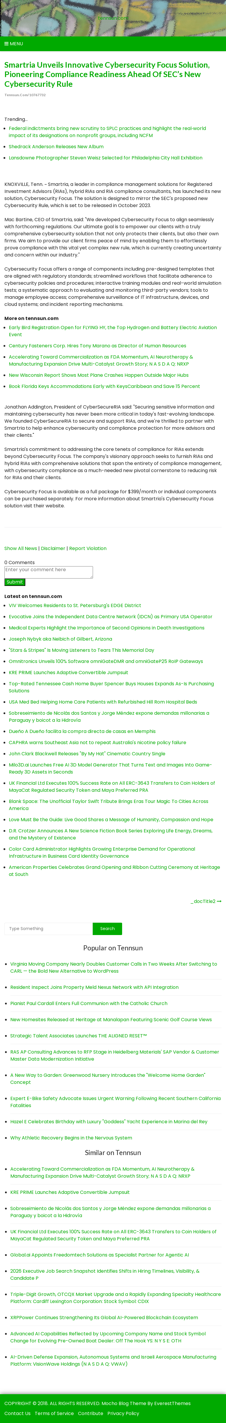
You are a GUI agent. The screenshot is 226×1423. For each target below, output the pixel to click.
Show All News (20, 548)
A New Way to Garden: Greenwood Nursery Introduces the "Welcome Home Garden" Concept (107, 1079)
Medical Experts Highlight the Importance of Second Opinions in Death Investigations (107, 627)
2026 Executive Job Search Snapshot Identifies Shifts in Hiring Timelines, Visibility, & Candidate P (105, 1275)
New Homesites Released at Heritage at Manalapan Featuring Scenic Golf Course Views (111, 1019)
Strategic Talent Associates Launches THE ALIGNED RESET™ (78, 1035)
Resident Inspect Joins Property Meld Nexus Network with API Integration (94, 987)
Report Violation (88, 548)
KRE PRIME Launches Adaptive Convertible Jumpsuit (68, 672)
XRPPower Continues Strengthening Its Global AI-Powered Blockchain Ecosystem (104, 1317)
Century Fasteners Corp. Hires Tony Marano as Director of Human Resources (97, 345)
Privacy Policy (123, 1413)
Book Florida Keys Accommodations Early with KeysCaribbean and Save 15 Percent (104, 386)
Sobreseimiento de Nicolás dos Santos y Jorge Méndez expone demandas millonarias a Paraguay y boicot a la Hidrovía (110, 1212)
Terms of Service (54, 1413)
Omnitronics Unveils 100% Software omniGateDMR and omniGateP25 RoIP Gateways (106, 661)
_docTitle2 (202, 901)
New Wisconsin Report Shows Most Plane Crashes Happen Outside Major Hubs (99, 375)
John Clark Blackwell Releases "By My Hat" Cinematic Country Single (87, 753)
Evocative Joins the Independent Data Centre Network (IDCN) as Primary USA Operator (110, 616)
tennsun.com (113, 18)
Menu (13, 43)
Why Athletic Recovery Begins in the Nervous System (71, 1137)
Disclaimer (53, 548)
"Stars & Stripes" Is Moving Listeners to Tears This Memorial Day (81, 650)
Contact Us (17, 1413)
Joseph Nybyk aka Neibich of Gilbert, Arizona (60, 639)
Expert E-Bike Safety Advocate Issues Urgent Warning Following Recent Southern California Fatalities (115, 1102)
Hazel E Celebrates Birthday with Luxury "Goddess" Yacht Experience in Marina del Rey (108, 1121)
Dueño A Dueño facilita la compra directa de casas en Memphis (82, 731)
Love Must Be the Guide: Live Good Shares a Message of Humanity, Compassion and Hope (111, 819)
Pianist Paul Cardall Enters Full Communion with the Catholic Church (88, 1003)
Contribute (90, 1413)
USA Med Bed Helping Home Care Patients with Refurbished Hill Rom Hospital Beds (103, 702)
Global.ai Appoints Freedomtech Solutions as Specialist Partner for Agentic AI (99, 1255)
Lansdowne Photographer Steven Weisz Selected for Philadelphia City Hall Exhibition (105, 157)
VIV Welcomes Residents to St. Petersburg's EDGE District (75, 605)
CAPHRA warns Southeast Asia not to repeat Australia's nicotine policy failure (97, 742)
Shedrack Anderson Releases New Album (56, 146)
